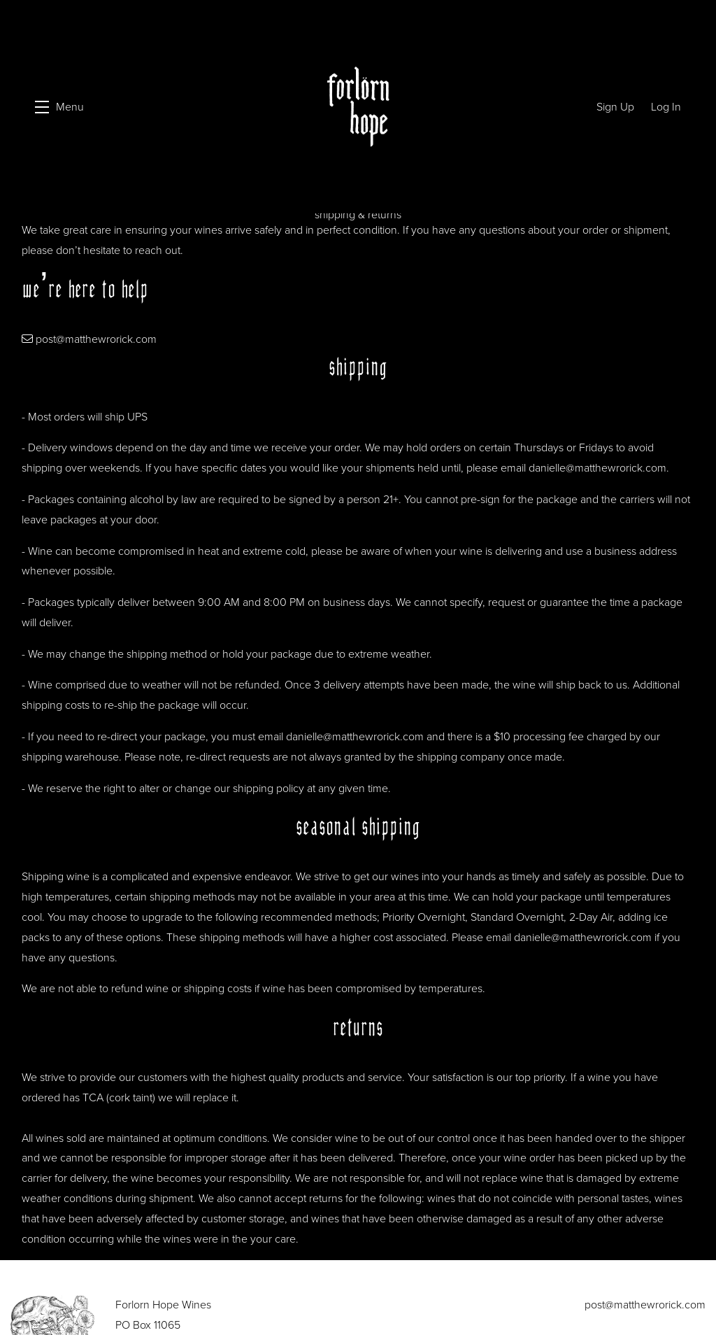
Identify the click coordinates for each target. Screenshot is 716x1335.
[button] (59, 106)
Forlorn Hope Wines (358, 106)
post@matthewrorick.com (96, 335)
